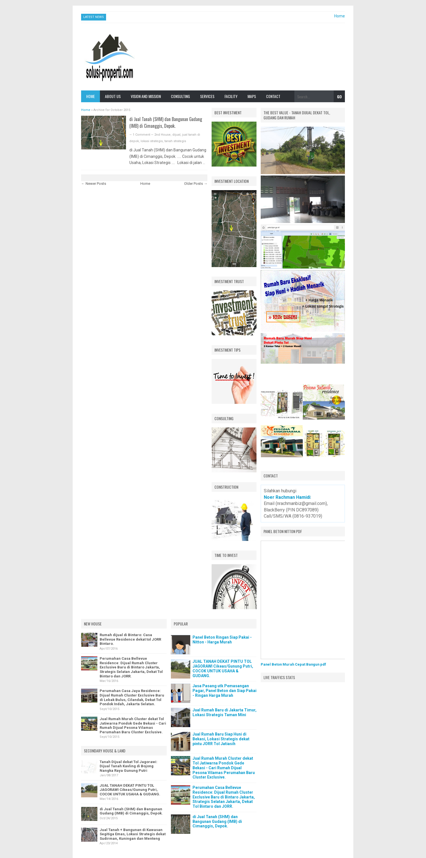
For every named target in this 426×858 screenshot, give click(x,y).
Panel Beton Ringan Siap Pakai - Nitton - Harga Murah (222, 639)
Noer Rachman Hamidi (287, 497)
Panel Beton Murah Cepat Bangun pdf (293, 664)
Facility (231, 96)
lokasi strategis (152, 141)
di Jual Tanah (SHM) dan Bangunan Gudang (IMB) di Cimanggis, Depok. (165, 122)
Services (207, 96)
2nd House (162, 134)
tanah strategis (175, 141)
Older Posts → (195, 183)
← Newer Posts (93, 183)
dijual (176, 134)
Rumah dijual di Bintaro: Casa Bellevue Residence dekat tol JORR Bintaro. (130, 639)
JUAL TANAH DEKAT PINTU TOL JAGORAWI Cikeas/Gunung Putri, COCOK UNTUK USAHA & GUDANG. (130, 789)
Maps (252, 96)
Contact (273, 96)
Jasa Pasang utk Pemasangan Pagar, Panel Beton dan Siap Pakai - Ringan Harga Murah (224, 691)
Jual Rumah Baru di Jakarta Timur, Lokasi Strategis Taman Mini (224, 712)
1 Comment (142, 134)
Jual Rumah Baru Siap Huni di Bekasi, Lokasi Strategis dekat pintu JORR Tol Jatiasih (221, 739)
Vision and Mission (146, 96)
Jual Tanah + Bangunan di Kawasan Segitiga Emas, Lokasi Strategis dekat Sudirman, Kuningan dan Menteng (133, 834)
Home (339, 16)
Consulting (180, 96)
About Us (113, 96)
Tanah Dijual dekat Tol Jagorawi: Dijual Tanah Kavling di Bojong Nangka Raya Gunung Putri (128, 766)
